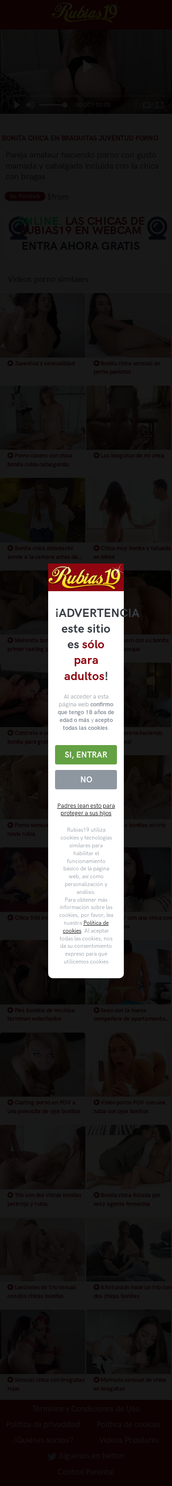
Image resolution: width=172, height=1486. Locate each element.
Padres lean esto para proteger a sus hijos (86, 809)
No (86, 780)
